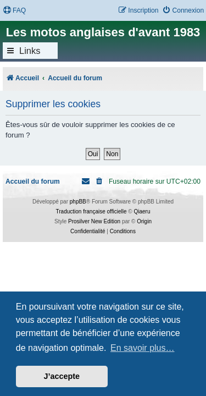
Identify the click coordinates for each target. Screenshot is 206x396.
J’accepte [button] (62, 376)
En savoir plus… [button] (142, 348)
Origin (144, 221)
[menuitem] (14, 10)
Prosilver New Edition (94, 221)
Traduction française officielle (91, 211)
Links (30, 51)
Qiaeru (141, 211)
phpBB (78, 202)
